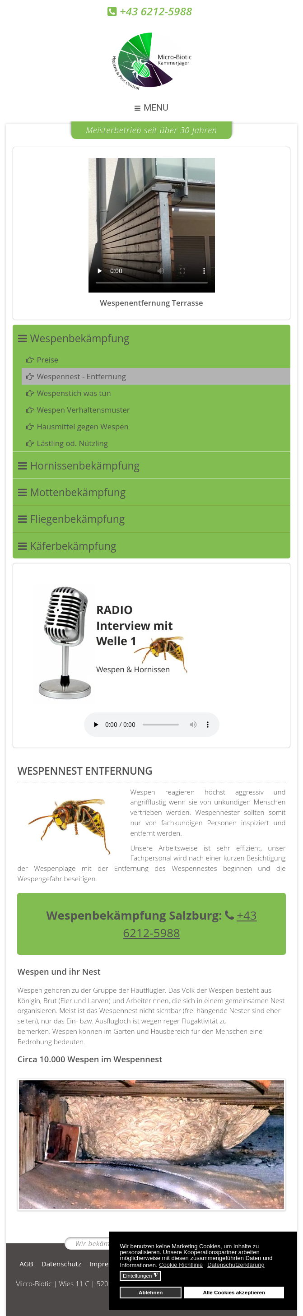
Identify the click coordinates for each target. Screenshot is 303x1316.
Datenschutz (61, 1263)
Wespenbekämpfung (79, 338)
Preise (47, 359)
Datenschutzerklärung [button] (235, 1264)
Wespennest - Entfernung (81, 376)
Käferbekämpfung (73, 546)
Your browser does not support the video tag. (152, 225)
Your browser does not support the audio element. (151, 724)
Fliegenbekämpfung (77, 519)
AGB (26, 1263)
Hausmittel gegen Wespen (82, 426)
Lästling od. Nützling (72, 443)
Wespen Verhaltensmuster (83, 410)
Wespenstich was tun (74, 393)
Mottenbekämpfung (78, 492)
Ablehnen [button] (151, 1292)
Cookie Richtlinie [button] (181, 1264)
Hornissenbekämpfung (85, 466)
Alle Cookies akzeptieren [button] (234, 1292)
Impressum (107, 1263)
